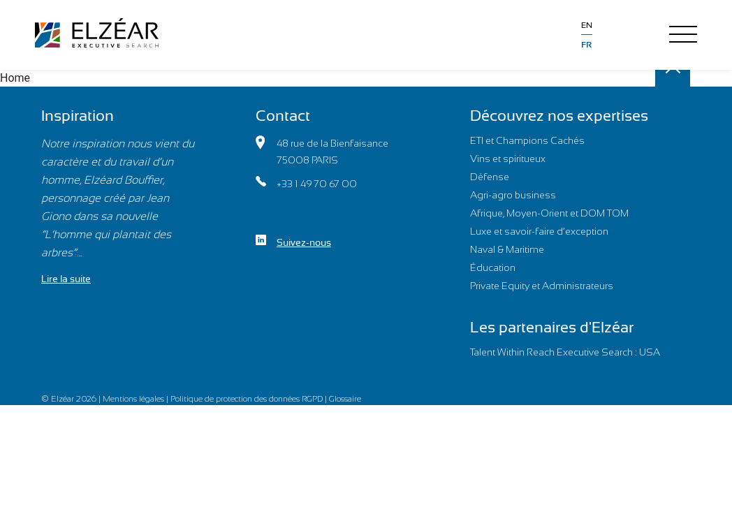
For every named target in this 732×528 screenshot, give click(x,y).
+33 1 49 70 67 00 (306, 182)
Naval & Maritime (507, 249)
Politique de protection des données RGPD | (249, 399)
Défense (489, 176)
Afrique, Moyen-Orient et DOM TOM (549, 213)
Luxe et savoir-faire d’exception (539, 231)
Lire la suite (66, 278)
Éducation (492, 267)
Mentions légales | (136, 399)
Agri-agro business (513, 194)
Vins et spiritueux (508, 158)
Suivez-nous (293, 241)
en (586, 25)
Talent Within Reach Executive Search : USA (565, 352)
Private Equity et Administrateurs (541, 285)
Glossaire (345, 399)
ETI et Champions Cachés (527, 140)
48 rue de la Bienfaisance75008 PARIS (322, 150)
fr (586, 45)
